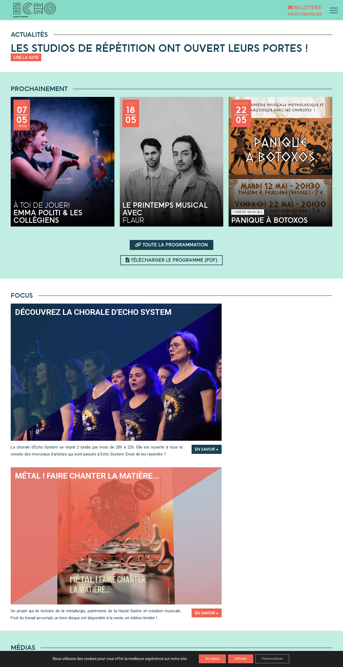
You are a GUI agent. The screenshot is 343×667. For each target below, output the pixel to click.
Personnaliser (277, 659)
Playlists (171, 596)
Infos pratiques (305, 14)
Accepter (207, 659)
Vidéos (244, 596)
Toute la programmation (171, 244)
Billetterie (305, 7)
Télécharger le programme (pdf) (171, 260)
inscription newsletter (301, 630)
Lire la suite (26, 57)
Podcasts (98, 596)
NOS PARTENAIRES (108, 641)
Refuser (240, 659)
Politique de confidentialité (309, 648)
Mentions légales (318, 641)
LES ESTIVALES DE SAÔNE (114, 635)
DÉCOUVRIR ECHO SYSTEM (115, 628)
